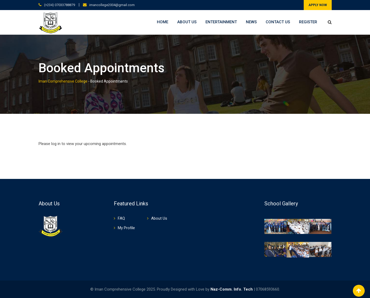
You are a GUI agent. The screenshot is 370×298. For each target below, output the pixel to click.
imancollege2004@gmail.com (112, 5)
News (251, 22)
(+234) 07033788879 (59, 5)
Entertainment (221, 22)
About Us (186, 22)
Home (162, 22)
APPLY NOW (317, 5)
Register (308, 22)
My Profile (126, 227)
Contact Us (278, 22)
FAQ (121, 218)
